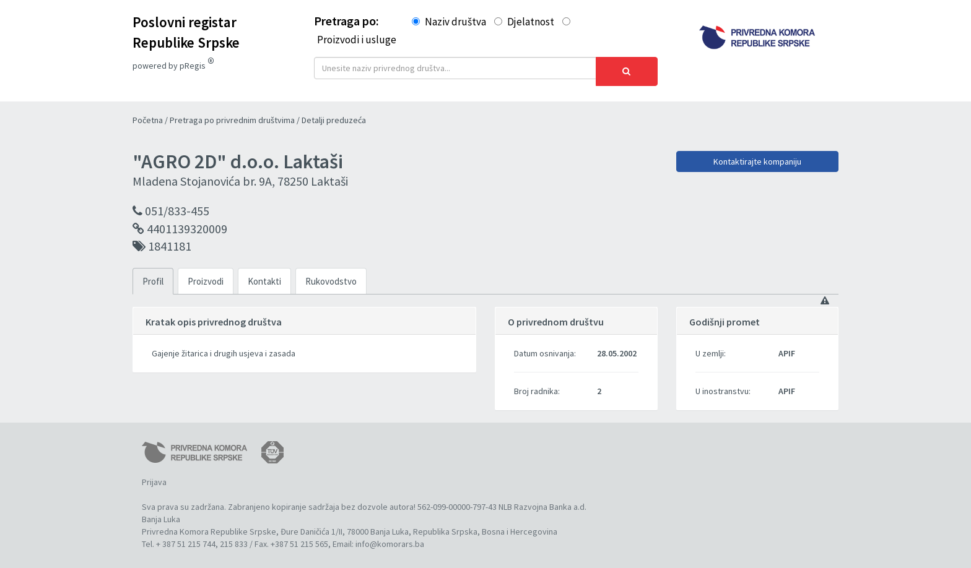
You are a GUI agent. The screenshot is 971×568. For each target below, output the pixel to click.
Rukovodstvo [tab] (331, 274)
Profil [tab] (152, 274)
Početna (149, 113)
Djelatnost (530, 21)
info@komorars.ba (389, 537)
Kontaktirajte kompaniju (757, 154)
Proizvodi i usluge (356, 39)
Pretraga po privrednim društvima (233, 113)
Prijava (154, 475)
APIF (786, 346)
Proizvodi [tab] (206, 274)
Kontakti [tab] (264, 274)
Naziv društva (455, 21)
